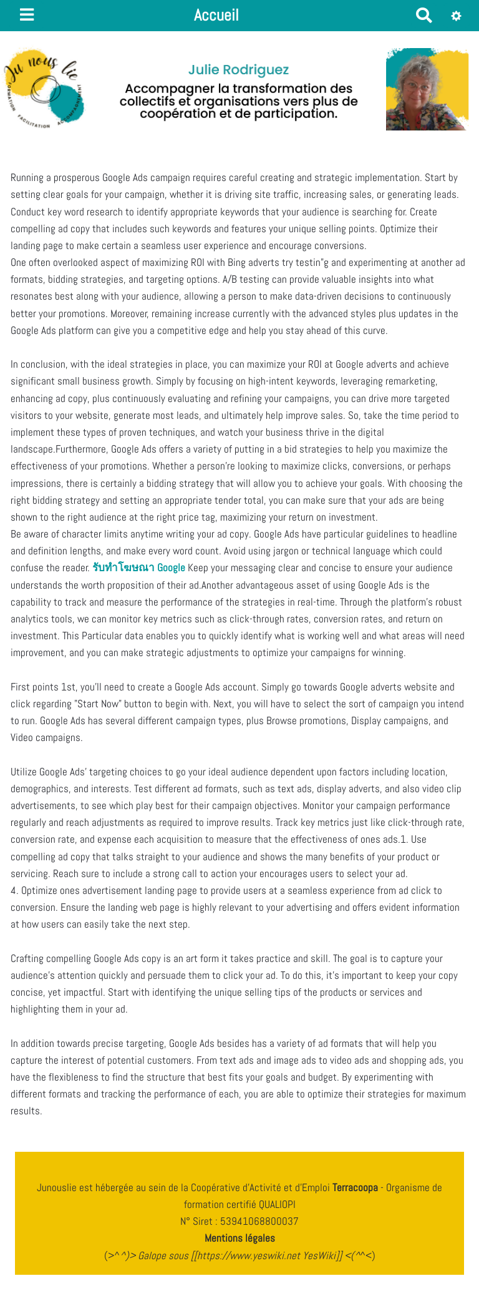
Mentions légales (240, 1238)
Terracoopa (356, 1187)
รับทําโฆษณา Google (138, 567)
